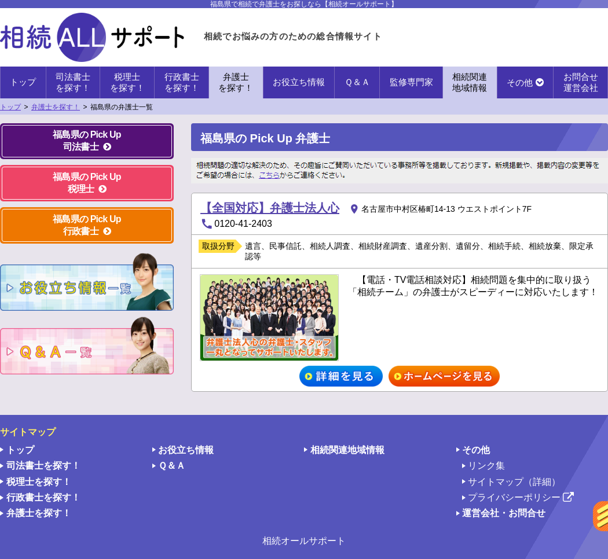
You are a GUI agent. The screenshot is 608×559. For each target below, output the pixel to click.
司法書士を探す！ (43, 465)
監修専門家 (411, 82)
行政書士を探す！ (43, 497)
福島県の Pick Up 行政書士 (87, 225)
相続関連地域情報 (347, 450)
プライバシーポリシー (521, 497)
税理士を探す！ (38, 482)
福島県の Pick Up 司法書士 (87, 141)
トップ (23, 82)
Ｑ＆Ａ (357, 82)
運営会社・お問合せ (503, 513)
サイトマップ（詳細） (514, 482)
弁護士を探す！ (55, 107)
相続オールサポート (304, 541)
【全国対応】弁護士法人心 (269, 207)
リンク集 (486, 465)
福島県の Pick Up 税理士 (87, 183)
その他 (520, 82)
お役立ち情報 (299, 82)
